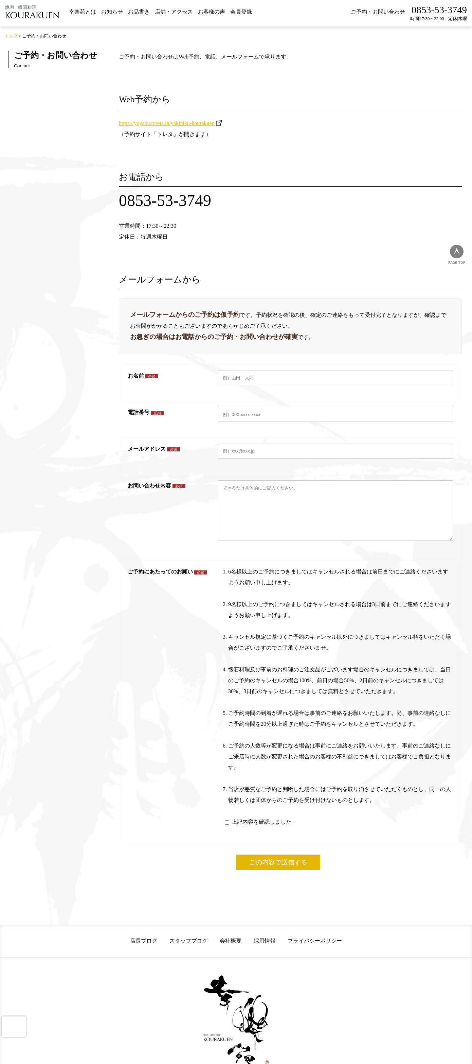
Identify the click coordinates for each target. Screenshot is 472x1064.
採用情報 (264, 951)
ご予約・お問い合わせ (378, 12)
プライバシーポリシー (315, 951)
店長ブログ (143, 951)
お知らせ (112, 12)
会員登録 (241, 12)
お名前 (143, 376)
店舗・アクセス (174, 12)
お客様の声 (211, 12)
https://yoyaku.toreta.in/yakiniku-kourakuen (167, 123)
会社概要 (230, 951)
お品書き (139, 12)
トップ (11, 36)
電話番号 (146, 412)
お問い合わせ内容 (156, 485)
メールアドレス (154, 449)
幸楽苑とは (82, 12)
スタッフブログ (188, 951)
